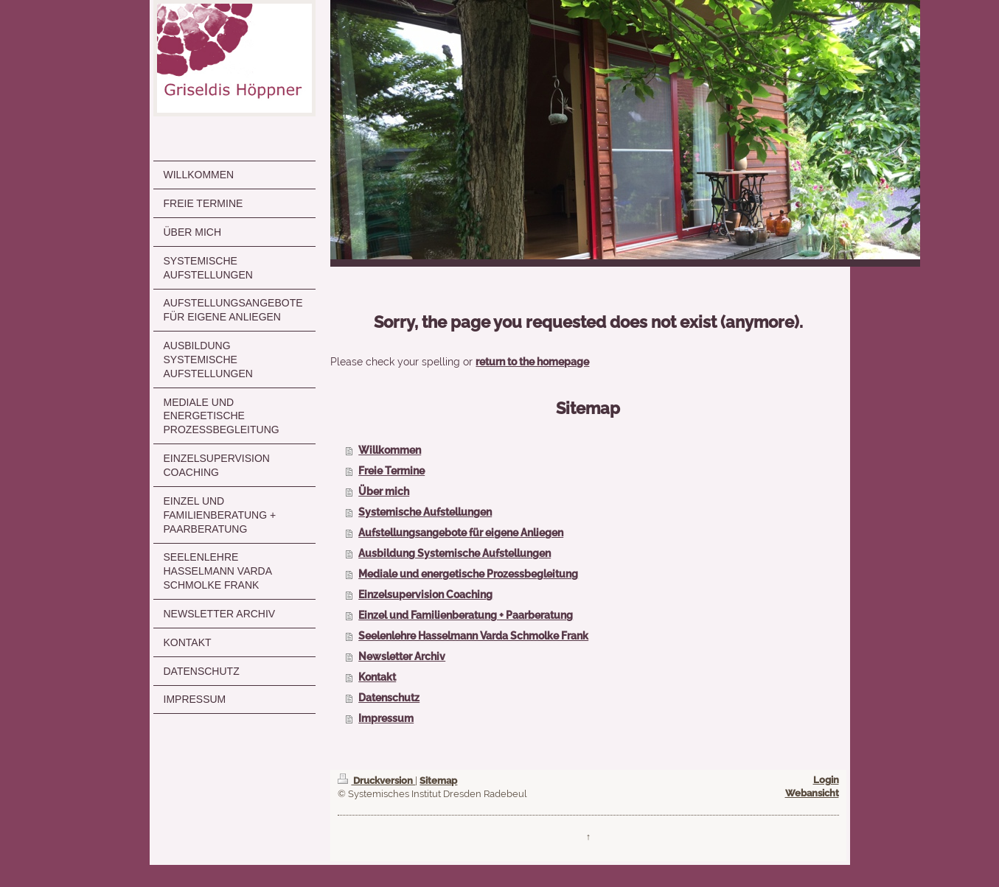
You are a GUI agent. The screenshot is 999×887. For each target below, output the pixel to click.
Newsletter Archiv (401, 656)
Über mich (383, 491)
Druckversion (376, 780)
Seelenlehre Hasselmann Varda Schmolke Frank (473, 636)
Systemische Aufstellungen (425, 512)
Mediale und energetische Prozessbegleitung (468, 574)
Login (826, 779)
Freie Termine (391, 471)
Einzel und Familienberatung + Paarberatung (465, 615)
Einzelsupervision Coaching (425, 594)
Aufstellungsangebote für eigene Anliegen (460, 533)
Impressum (386, 718)
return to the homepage (532, 362)
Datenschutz (389, 698)
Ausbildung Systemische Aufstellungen (454, 553)
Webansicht (812, 793)
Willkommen (389, 450)
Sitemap (438, 780)
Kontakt (377, 677)
